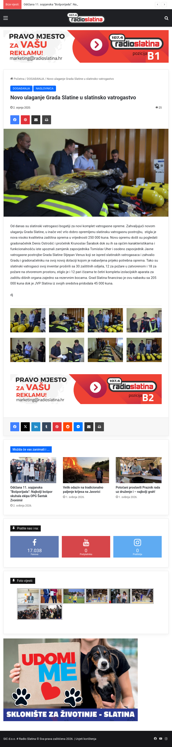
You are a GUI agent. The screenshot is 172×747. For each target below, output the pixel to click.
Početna (17, 78)
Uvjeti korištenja (86, 738)
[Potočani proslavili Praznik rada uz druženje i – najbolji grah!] (139, 470)
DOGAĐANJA (35, 78)
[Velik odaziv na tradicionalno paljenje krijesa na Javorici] (86, 470)
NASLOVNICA (45, 88)
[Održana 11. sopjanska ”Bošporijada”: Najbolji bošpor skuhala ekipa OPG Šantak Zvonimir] (33, 470)
